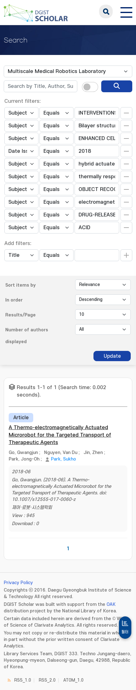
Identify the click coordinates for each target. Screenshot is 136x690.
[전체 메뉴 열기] (126, 11)
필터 (125, 632)
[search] (116, 86)
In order (14, 300)
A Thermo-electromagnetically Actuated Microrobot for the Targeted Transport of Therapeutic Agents (60, 435)
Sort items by (20, 285)
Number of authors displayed (26, 335)
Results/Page (20, 315)
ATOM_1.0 (73, 680)
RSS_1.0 (22, 680)
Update (112, 356)
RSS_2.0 (47, 680)
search (106, 11)
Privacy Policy (18, 582)
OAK (111, 604)
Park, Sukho (63, 459)
